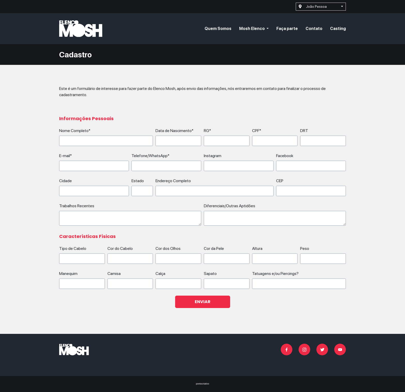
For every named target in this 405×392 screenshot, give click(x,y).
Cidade (65, 180)
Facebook (284, 155)
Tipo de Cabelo (72, 248)
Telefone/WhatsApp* (150, 155)
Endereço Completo (173, 180)
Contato (314, 28)
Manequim (68, 273)
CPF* (256, 130)
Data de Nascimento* (174, 130)
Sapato (210, 273)
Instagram (212, 155)
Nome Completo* (74, 130)
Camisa (114, 273)
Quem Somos (218, 28)
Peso (304, 248)
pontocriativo (202, 383)
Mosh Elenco (252, 28)
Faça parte (287, 28)
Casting (338, 28)
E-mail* (65, 155)
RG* (207, 130)
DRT (304, 130)
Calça (160, 273)
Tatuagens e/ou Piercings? (275, 273)
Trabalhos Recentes (76, 205)
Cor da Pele (214, 248)
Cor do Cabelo (120, 248)
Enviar (203, 302)
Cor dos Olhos (168, 248)
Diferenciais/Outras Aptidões (229, 205)
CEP (279, 180)
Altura (257, 248)
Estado (137, 180)
